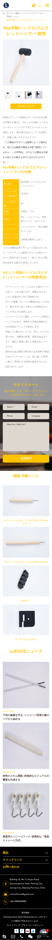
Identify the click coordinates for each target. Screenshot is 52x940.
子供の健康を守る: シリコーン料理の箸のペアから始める (26, 717)
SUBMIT (26, 458)
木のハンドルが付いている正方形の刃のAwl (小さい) (26, 522)
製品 (17, 13)
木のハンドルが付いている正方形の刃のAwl (26, 562)
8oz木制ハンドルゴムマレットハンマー (25, 20)
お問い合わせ (26, 106)
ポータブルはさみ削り (26, 639)
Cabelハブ (26, 601)
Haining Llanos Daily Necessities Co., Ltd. (23, 917)
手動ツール (11, 17)
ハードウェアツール (32, 13)
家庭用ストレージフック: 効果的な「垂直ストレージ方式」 (26, 838)
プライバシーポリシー (32, 925)
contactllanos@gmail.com (18, 894)
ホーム (9, 13)
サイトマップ (13, 925)
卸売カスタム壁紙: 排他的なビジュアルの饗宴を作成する (26, 778)
